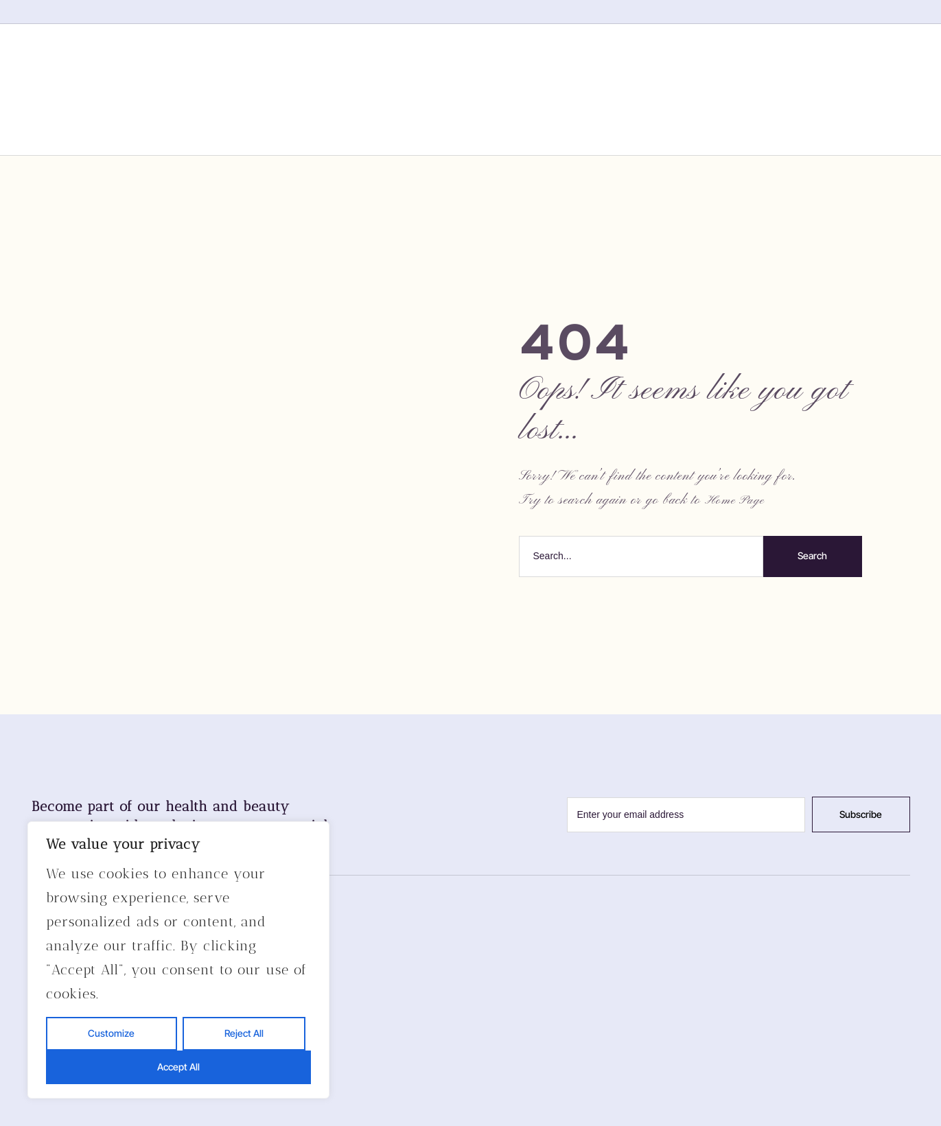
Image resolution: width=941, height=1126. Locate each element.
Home (299, 88)
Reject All (244, 1033)
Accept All (178, 1066)
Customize (111, 1033)
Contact (664, 88)
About (378, 88)
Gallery (567, 88)
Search (812, 555)
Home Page (735, 500)
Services (470, 88)
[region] (178, 960)
